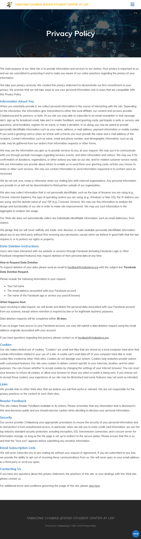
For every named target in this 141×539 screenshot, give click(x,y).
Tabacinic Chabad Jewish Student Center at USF (52, 4)
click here (94, 485)
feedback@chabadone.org (83, 267)
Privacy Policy (89, 526)
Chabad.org (62, 526)
